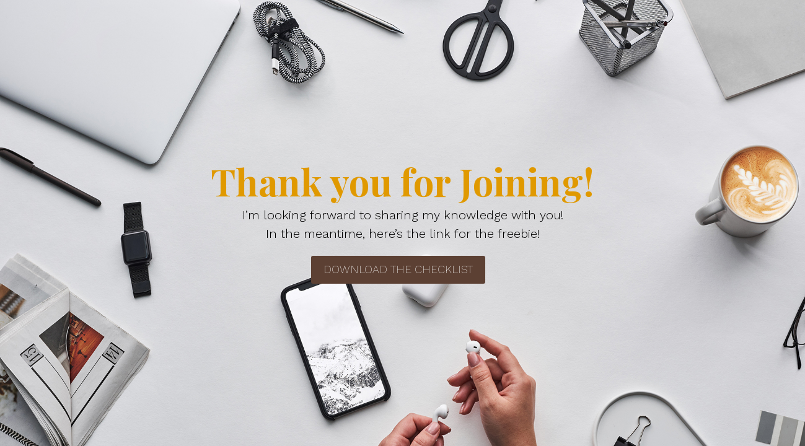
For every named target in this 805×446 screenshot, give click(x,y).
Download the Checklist (398, 269)
